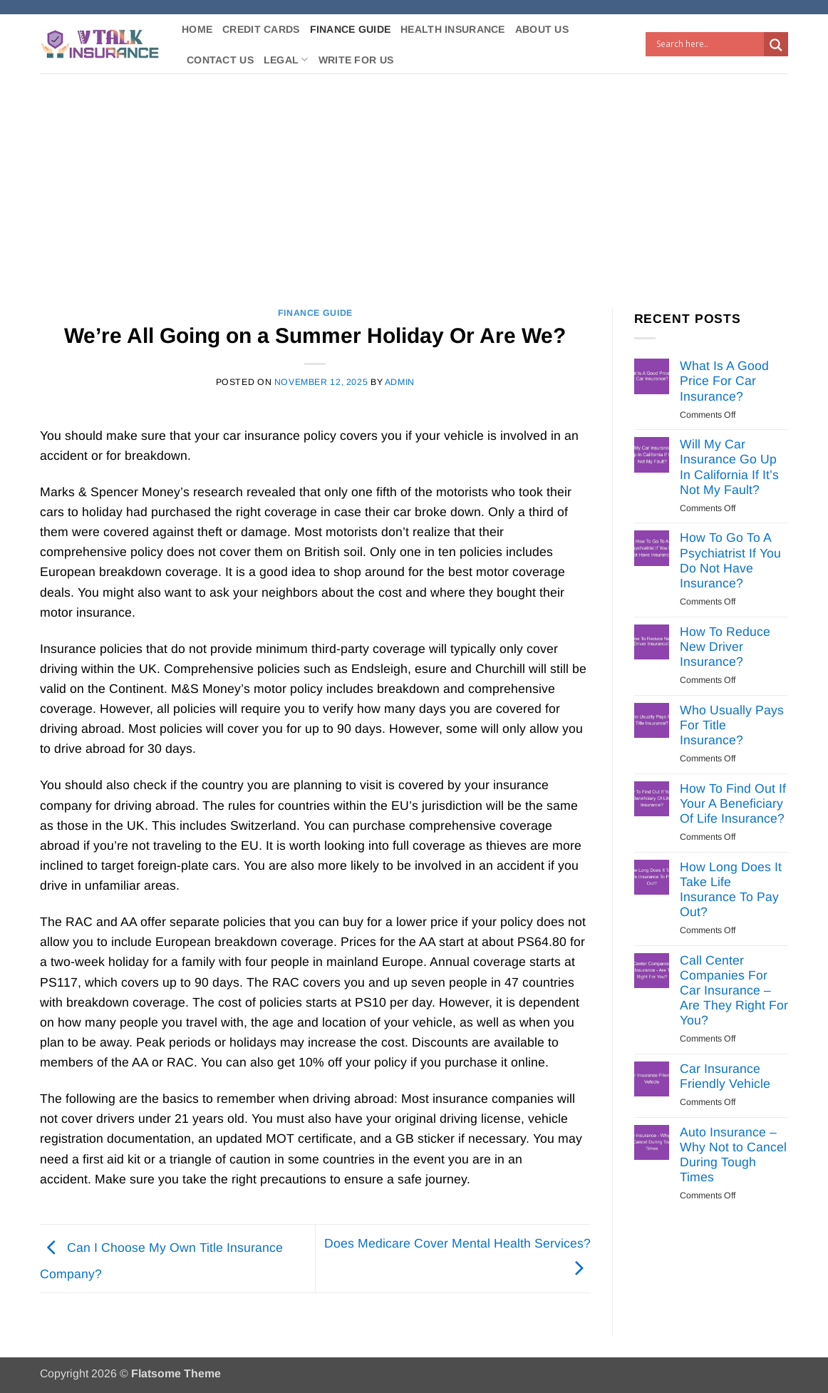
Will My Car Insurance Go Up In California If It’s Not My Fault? (729, 466)
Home (197, 29)
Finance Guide (350, 29)
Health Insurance (452, 29)
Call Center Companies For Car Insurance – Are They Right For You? (734, 990)
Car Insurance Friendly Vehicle (725, 1076)
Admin (400, 382)
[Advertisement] (414, 180)
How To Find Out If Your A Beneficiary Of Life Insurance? (733, 803)
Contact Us (220, 60)
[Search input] (708, 44)
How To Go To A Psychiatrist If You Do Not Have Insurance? (730, 560)
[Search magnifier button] (776, 45)
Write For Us (356, 60)
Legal (286, 59)
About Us (542, 29)
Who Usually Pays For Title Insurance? (732, 725)
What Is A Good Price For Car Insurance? (724, 381)
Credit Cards (260, 29)
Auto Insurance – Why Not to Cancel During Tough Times (733, 1154)
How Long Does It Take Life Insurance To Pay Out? (731, 889)
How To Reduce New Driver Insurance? (725, 646)
